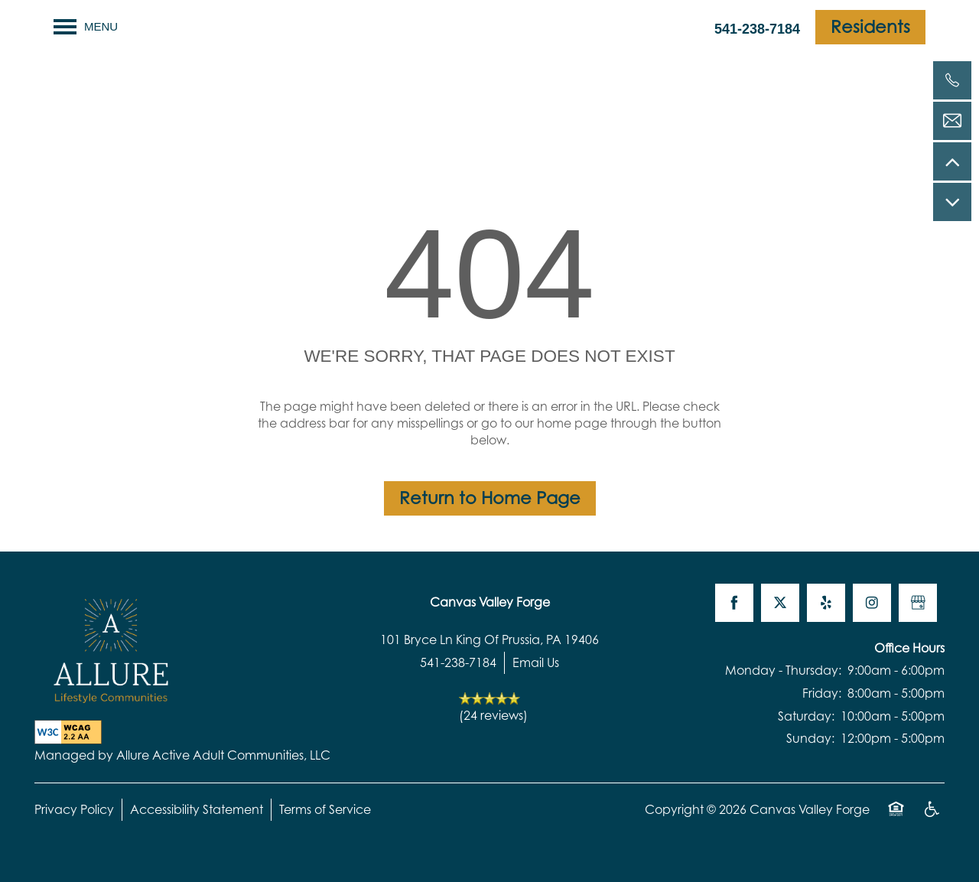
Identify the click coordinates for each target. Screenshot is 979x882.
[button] (870, 27)
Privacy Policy (74, 809)
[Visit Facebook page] (734, 603)
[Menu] (86, 27)
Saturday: (806, 716)
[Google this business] (918, 603)
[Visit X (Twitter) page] (780, 603)
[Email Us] (952, 121)
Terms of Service (325, 809)
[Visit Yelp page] (826, 603)
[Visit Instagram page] (872, 603)
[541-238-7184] (952, 80)
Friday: (821, 693)
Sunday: (810, 738)
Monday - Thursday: (783, 670)
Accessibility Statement (196, 809)
